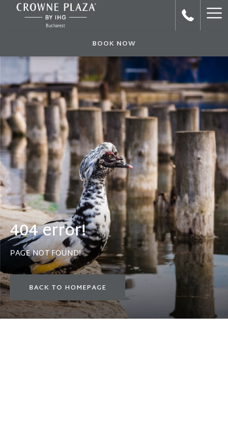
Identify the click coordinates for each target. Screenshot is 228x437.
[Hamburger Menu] (214, 15)
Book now (114, 44)
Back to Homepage (67, 288)
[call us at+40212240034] (188, 15)
